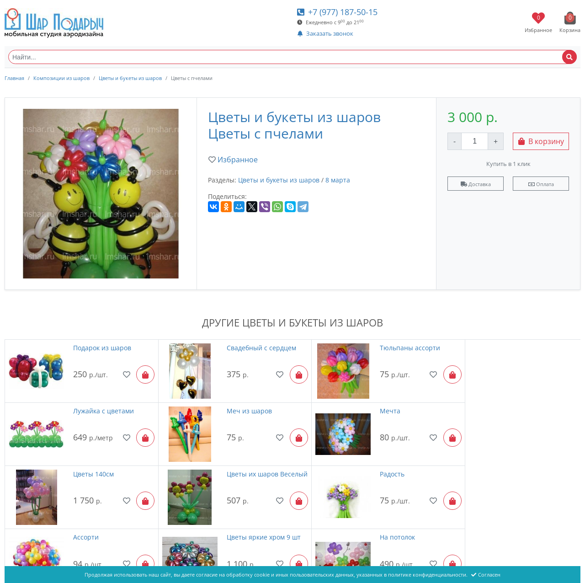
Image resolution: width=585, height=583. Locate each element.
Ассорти (226, 466)
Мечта (223, 406)
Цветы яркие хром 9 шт (394, 466)
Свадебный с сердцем (247, 347)
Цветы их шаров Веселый (527, 411)
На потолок (518, 466)
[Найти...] (292, 57)
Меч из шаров (91, 406)
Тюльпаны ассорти (387, 347)
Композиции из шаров (61, 78)
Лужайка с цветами (531, 347)
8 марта (337, 180)
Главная (14, 78)
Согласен (485, 574)
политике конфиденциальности (427, 574)
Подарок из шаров (98, 347)
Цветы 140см (377, 406)
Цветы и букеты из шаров (130, 78)
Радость (81, 466)
